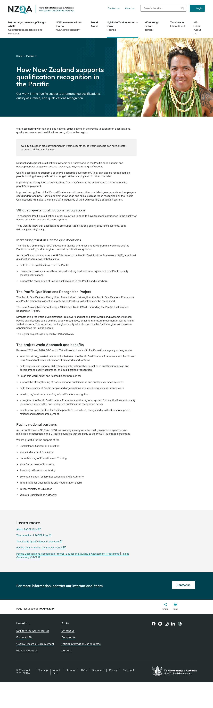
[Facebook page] (154, 624)
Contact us (113, 8)
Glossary (70, 670)
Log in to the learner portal (32, 630)
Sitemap (43, 670)
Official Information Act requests (81, 643)
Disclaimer (98, 670)
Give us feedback (26, 650)
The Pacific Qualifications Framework (39, 541)
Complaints (68, 637)
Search (182, 8)
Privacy (113, 670)
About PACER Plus (28, 529)
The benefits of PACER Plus (34, 535)
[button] (165, 607)
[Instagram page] (167, 624)
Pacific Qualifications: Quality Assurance (41, 547)
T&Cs (84, 670)
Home (19, 56)
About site (56, 672)
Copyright (128, 670)
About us (129, 8)
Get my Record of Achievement (35, 643)
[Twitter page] (160, 624)
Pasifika (30, 56)
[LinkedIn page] (173, 624)
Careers (66, 650)
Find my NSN (24, 637)
